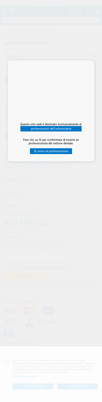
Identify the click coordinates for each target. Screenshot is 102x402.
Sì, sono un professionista (51, 151)
